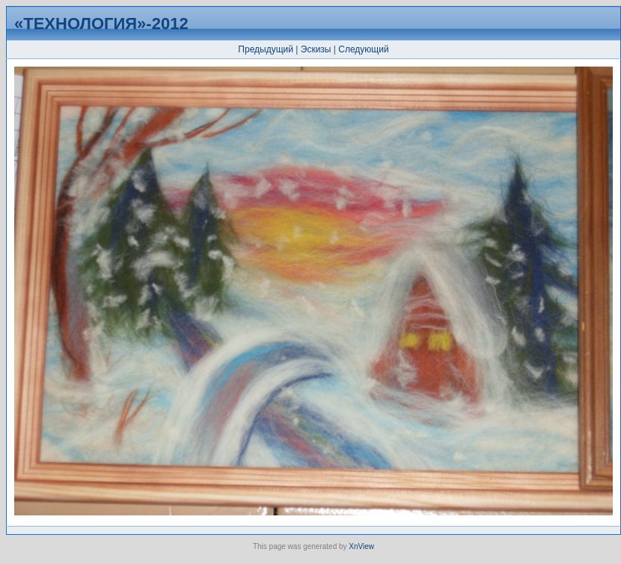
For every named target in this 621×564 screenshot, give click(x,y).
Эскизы (316, 49)
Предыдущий (265, 49)
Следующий (363, 49)
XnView (361, 546)
